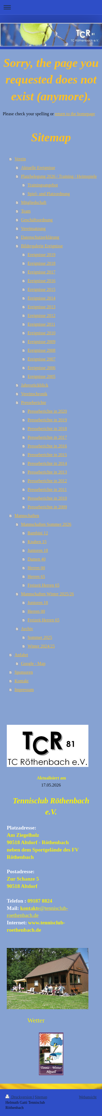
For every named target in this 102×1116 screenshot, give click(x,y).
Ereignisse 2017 (41, 272)
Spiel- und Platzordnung (48, 193)
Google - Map (33, 663)
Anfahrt (21, 654)
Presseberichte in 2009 (47, 507)
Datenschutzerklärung (40, 237)
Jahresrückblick (34, 385)
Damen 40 (36, 559)
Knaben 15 (37, 541)
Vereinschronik (34, 393)
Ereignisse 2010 (41, 333)
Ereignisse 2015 (41, 289)
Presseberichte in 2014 (47, 463)
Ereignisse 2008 (41, 350)
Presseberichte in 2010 (47, 498)
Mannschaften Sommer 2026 (46, 524)
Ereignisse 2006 (41, 367)
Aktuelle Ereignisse (38, 167)
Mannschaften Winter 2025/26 (47, 594)
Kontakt (21, 681)
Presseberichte (33, 402)
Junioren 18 (37, 550)
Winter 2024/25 (41, 646)
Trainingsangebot (42, 185)
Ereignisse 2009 (41, 341)
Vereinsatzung (33, 228)
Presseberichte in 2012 (47, 480)
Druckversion (19, 1097)
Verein (20, 159)
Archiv (27, 628)
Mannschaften (26, 515)
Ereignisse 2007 (41, 359)
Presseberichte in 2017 (47, 437)
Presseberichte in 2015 (47, 454)
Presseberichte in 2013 (47, 472)
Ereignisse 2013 (41, 306)
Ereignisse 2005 (41, 376)
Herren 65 (36, 576)
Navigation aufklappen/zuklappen (51, 7)
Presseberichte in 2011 (47, 489)
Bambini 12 (37, 533)
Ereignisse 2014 (41, 298)
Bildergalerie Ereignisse (42, 246)
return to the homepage (75, 113)
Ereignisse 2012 (41, 315)
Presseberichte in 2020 (47, 411)
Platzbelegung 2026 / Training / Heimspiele (59, 176)
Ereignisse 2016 (41, 280)
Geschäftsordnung (36, 219)
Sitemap (41, 1097)
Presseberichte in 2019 (47, 420)
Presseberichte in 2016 (47, 446)
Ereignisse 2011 (41, 324)
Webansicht (88, 1097)
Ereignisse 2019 (41, 254)
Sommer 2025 (39, 637)
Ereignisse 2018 (41, 263)
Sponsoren (23, 672)
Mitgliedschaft (33, 202)
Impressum (24, 689)
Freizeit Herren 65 (43, 585)
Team (25, 211)
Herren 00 (36, 567)
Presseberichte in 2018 (47, 428)
